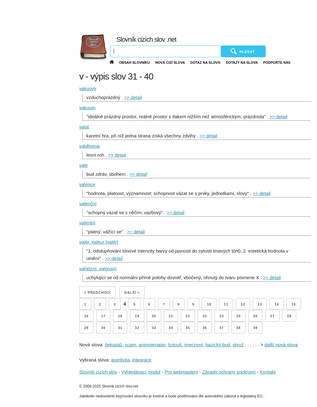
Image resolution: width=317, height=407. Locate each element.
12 (243, 304)
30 (103, 328)
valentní (87, 222)
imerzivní (193, 344)
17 (103, 316)
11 (226, 304)
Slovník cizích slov (98, 372)
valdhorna (89, 146)
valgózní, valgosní (97, 268)
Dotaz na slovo (205, 62)
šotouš (175, 344)
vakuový (87, 88)
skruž (238, 344)
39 (255, 328)
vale (83, 165)
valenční (88, 203)
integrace (141, 359)
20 (154, 316)
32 (137, 328)
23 (204, 316)
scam (130, 344)
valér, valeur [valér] (98, 242)
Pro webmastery (181, 372)
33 (154, 328)
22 (188, 316)
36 (204, 328)
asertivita (120, 359)
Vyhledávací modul (140, 372)
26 (255, 316)
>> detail (133, 97)
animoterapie (152, 344)
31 (120, 328)
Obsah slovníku (134, 62)
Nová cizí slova (170, 62)
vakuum (87, 107)
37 (221, 328)
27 (272, 316)
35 (188, 328)
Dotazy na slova (242, 62)
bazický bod (218, 344)
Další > (132, 292)
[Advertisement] (179, 15)
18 (120, 316)
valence (87, 184)
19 (137, 316)
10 (209, 304)
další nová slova (281, 344)
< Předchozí (97, 292)
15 (293, 304)
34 (171, 328)
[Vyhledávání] (165, 51)
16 (86, 316)
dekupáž (114, 344)
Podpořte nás (276, 62)
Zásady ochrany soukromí (229, 372)
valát (84, 126)
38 (238, 328)
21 (171, 316)
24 (221, 316)
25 (238, 316)
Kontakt (268, 372)
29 (86, 328)
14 (277, 304)
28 (289, 316)
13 (260, 304)
